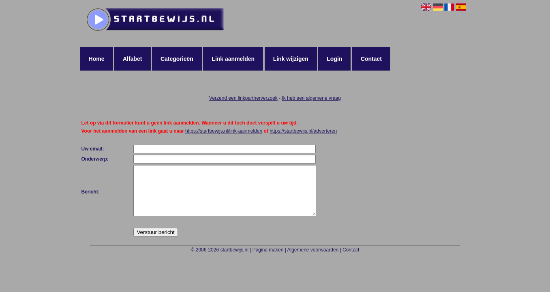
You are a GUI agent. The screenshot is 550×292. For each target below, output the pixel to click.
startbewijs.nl (234, 259)
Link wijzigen (290, 59)
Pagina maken (268, 259)
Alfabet (132, 59)
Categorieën (177, 59)
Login (334, 59)
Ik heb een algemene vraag (311, 98)
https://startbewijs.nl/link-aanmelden (223, 131)
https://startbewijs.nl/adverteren (303, 131)
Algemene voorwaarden (312, 259)
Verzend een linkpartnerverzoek (243, 98)
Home (97, 59)
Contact (371, 59)
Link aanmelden (233, 59)
